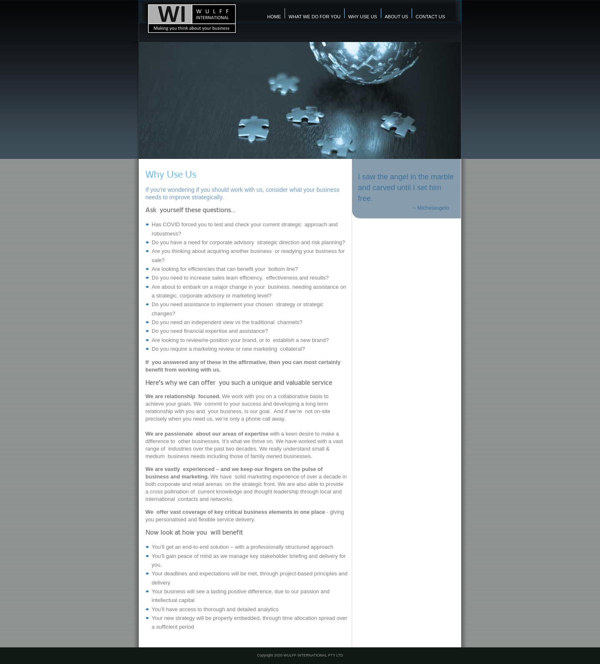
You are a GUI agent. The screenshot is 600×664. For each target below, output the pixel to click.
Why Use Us (362, 16)
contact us (430, 16)
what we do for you (315, 16)
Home (274, 16)
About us (396, 16)
